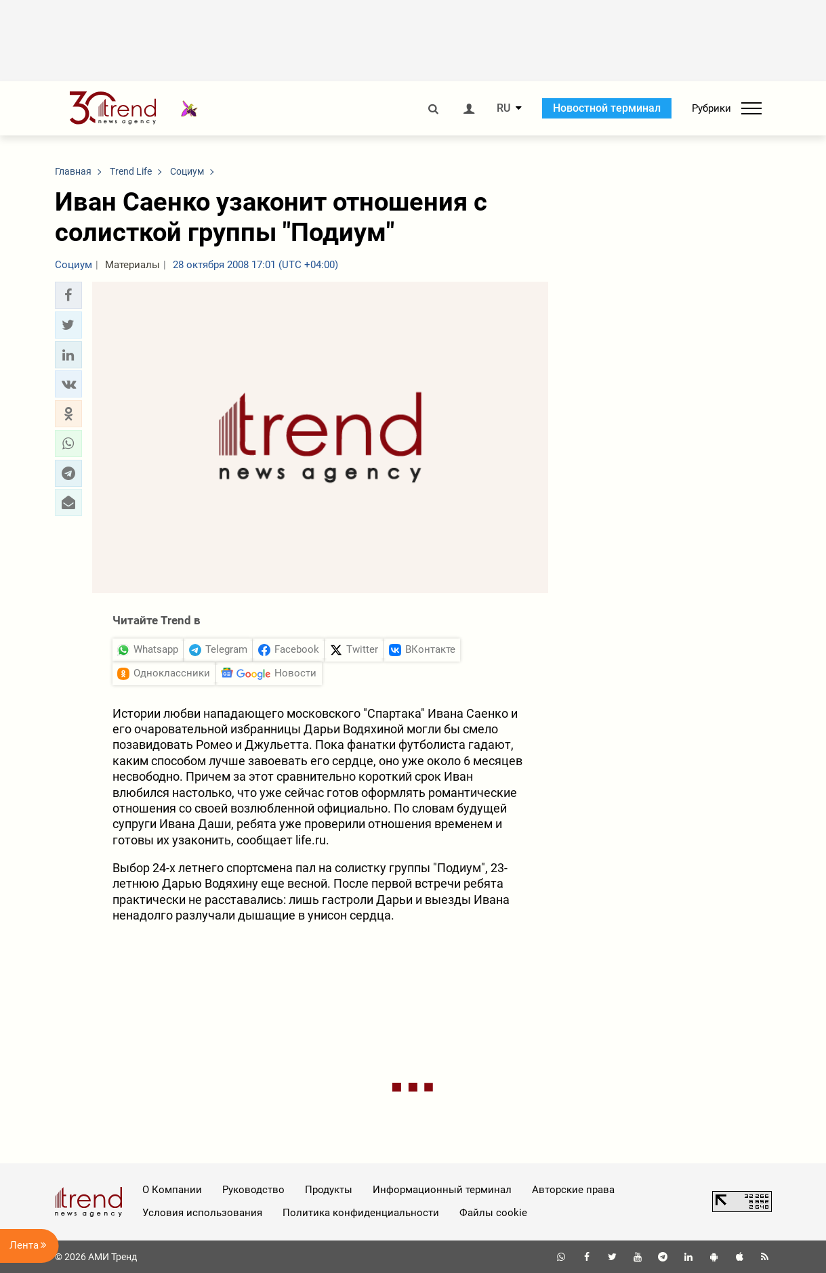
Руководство (253, 1190)
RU (503, 108)
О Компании (172, 1190)
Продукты (328, 1190)
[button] (68, 295)
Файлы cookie (493, 1213)
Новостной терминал (607, 108)
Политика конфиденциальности (361, 1213)
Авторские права (573, 1190)
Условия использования (202, 1213)
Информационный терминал (442, 1190)
